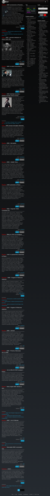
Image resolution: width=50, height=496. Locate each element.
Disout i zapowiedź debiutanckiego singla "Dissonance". (43, 97)
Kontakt (30, 494)
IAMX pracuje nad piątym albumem (15, 125)
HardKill (3, 443)
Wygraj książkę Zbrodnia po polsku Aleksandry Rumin (43, 84)
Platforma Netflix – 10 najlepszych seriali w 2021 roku (43, 54)
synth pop (31, 8)
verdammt (3, 412)
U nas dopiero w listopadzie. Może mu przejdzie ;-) (13, 122)
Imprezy (4, 234)
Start (12, 494)
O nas (16, 494)
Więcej (22, 28)
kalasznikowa (4, 415)
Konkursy (4, 469)
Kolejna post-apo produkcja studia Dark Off (43, 101)
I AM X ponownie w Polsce (13, 184)
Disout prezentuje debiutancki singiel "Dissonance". (43, 81)
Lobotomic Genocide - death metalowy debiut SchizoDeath (43, 32)
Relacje (4, 350)
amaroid (3, 122)
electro (29, 12)
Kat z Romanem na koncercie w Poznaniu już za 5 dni (31, 33)
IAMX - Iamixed (11, 330)
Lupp (2, 34)
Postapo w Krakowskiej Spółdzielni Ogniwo (43, 65)
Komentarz (22, 64)
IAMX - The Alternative (31, 46)
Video (3, 37)
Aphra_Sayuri (4, 298)
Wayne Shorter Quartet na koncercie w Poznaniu (31, 40)
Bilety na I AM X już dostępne (14, 234)
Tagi (27, 4)
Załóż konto (40, 16)
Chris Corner (31, 11)
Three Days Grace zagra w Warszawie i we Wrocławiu (43, 61)
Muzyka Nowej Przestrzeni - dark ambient (42, 36)
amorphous (4, 485)
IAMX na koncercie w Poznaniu (15, 4)
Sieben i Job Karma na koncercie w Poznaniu (31, 36)
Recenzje (4, 277)
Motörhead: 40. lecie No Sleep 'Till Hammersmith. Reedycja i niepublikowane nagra (43, 70)
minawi (3, 301)
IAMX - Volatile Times (12, 162)
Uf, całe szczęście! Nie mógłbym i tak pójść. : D (12, 123)
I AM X (9, 469)
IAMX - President (30, 45)
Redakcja (20, 494)
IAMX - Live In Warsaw (12, 420)
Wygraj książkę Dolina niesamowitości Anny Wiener (43, 88)
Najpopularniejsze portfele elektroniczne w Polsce (43, 45)
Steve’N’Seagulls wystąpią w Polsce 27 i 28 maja (43, 57)
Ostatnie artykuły (41, 20)
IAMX (34, 9)
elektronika (29, 9)
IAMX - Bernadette (11, 143)
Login (39, 4)
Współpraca (25, 494)
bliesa (3, 123)
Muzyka (4, 4)
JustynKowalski (4, 31)
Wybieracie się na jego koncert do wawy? (14, 415)
